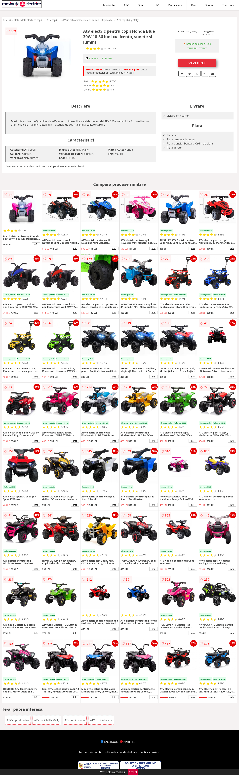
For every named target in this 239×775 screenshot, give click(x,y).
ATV (126, 5)
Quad (141, 5)
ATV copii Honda (75, 720)
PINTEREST (128, 742)
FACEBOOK (109, 742)
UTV (156, 5)
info (36, 244)
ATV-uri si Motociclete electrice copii (22, 20)
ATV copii (52, 20)
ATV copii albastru (18, 720)
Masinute (109, 5)
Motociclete (175, 5)
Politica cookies (149, 752)
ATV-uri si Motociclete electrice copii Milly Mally (86, 20)
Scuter (209, 5)
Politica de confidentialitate (120, 752)
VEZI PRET (197, 62)
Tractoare (228, 5)
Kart (193, 5)
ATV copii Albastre (101, 720)
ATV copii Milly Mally (127, 20)
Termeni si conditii (90, 752)
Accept (133, 772)
